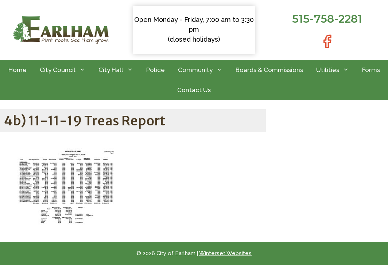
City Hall (119, 70)
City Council (66, 70)
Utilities (336, 70)
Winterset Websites (225, 253)
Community (203, 70)
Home (17, 69)
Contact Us (194, 90)
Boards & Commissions (269, 69)
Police (155, 69)
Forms (371, 69)
